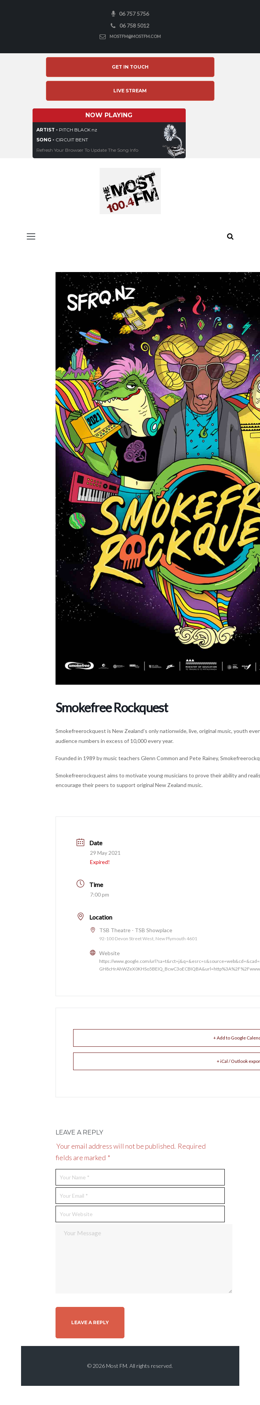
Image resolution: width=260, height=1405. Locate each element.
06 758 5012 (134, 25)
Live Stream (130, 90)
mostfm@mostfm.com (135, 36)
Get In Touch (130, 67)
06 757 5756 (134, 13)
